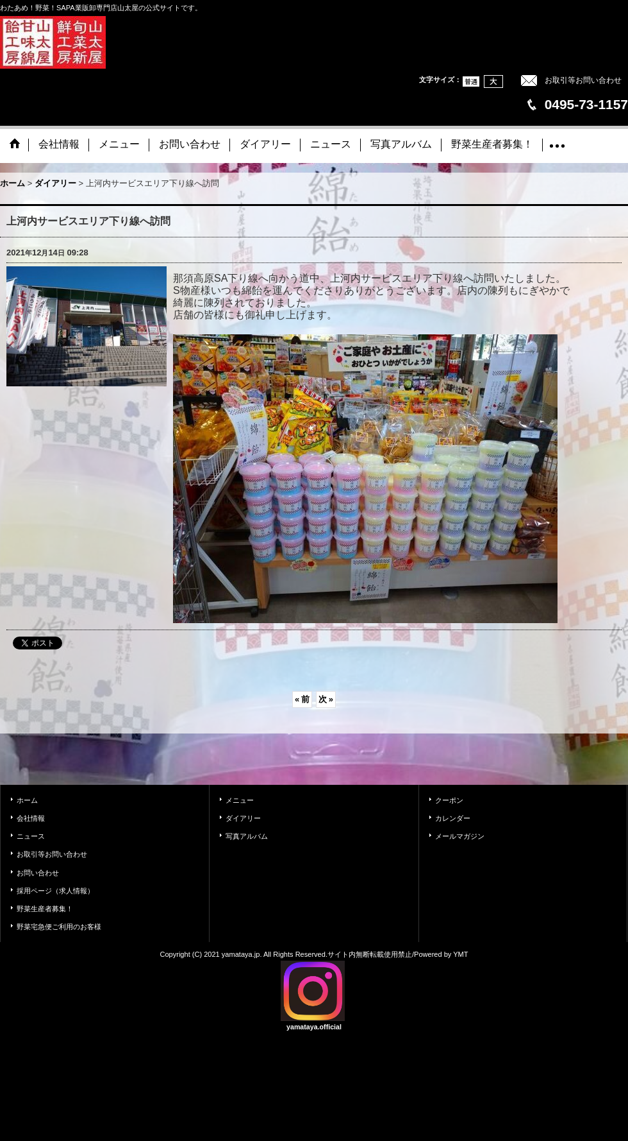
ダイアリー (243, 818)
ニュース (31, 836)
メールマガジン (459, 836)
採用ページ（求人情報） (55, 891)
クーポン (449, 800)
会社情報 (31, 818)
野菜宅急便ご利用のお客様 (59, 927)
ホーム (27, 800)
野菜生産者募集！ (45, 909)
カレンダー (452, 818)
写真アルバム (247, 836)
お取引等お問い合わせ (583, 80)
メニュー (240, 800)
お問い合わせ (38, 873)
